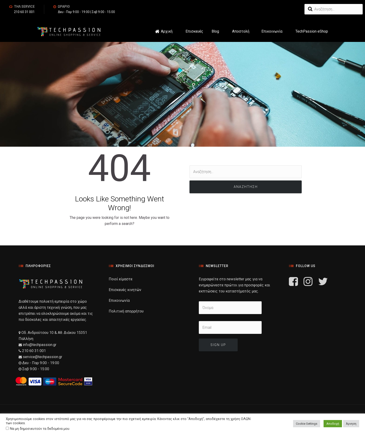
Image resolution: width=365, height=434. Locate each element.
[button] (204, 31)
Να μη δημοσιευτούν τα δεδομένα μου (39, 429)
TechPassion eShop (311, 31)
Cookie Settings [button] (306, 423)
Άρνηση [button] (351, 423)
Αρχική (166, 31)
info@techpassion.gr (39, 344)
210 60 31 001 (24, 12)
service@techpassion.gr (42, 357)
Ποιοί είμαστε (120, 279)
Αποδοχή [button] (332, 423)
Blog (215, 31)
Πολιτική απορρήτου (126, 311)
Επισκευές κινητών (125, 290)
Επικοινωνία (271, 31)
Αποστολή (240, 31)
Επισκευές (195, 31)
